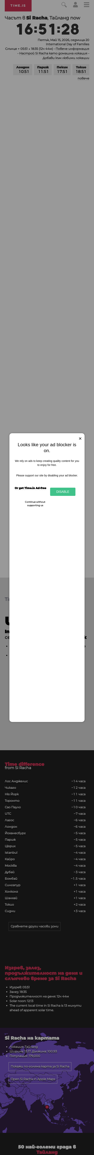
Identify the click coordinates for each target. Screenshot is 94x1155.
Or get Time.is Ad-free (30, 488)
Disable (62, 491)
